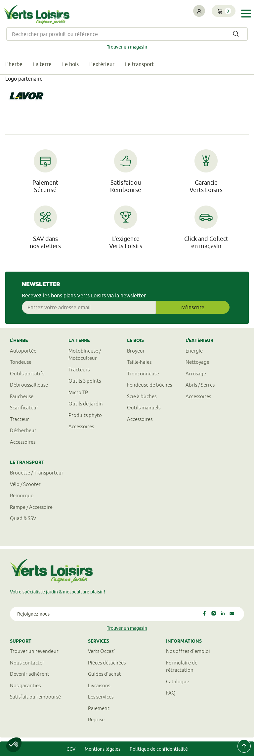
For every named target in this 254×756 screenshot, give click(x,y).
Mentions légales (102, 749)
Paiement (98, 708)
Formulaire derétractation (181, 666)
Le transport (139, 64)
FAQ (171, 693)
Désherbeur (23, 430)
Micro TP (78, 392)
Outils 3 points (84, 381)
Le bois (70, 64)
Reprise (96, 719)
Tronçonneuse (143, 373)
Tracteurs (79, 369)
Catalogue (177, 681)
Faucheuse (21, 396)
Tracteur (19, 419)
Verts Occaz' (101, 651)
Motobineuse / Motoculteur (84, 354)
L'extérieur (101, 64)
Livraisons (99, 685)
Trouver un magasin (127, 47)
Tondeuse (20, 362)
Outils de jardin (85, 403)
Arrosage (196, 373)
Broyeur (136, 351)
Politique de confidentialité (159, 749)
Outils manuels (143, 407)
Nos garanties (25, 685)
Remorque (21, 495)
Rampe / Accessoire (31, 507)
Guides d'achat (104, 674)
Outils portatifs (27, 373)
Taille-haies (139, 362)
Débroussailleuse (29, 385)
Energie (194, 351)
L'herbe (13, 64)
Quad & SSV (23, 518)
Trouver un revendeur (34, 651)
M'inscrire (192, 307)
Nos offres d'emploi (188, 651)
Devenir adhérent (29, 674)
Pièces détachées (107, 662)
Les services (100, 696)
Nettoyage (197, 362)
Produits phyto (85, 415)
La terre (42, 64)
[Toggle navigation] (246, 14)
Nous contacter (27, 662)
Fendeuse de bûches (149, 385)
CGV (70, 749)
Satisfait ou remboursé (35, 696)
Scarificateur (24, 407)
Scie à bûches (141, 396)
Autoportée (23, 351)
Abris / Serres (200, 385)
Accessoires (22, 442)
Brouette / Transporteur (37, 472)
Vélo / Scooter (25, 484)
